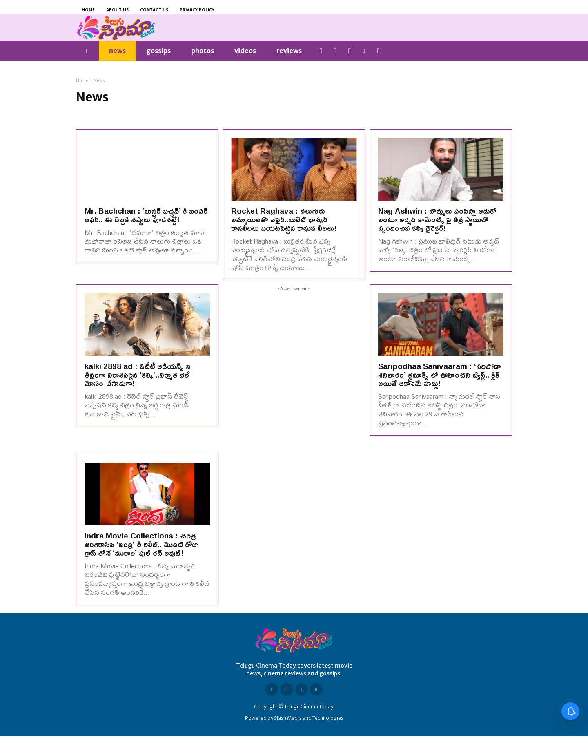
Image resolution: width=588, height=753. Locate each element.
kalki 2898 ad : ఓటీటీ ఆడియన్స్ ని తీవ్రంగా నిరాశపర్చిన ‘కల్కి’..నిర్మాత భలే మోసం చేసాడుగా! (137, 375)
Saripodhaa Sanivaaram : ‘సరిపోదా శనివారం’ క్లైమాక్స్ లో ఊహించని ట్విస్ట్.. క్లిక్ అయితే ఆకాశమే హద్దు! (439, 375)
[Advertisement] (294, 371)
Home (82, 80)
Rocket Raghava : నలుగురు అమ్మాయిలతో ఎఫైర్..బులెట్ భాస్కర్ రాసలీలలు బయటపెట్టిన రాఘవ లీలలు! (284, 219)
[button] (321, 51)
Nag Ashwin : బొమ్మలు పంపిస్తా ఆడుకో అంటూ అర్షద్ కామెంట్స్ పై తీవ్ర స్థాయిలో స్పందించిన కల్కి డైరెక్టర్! (437, 219)
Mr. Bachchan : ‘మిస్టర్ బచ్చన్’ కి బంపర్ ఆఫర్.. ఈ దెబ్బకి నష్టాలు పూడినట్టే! (146, 215)
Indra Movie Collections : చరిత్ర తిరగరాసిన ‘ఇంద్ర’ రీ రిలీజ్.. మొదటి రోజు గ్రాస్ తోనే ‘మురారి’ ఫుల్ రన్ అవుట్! (141, 544)
